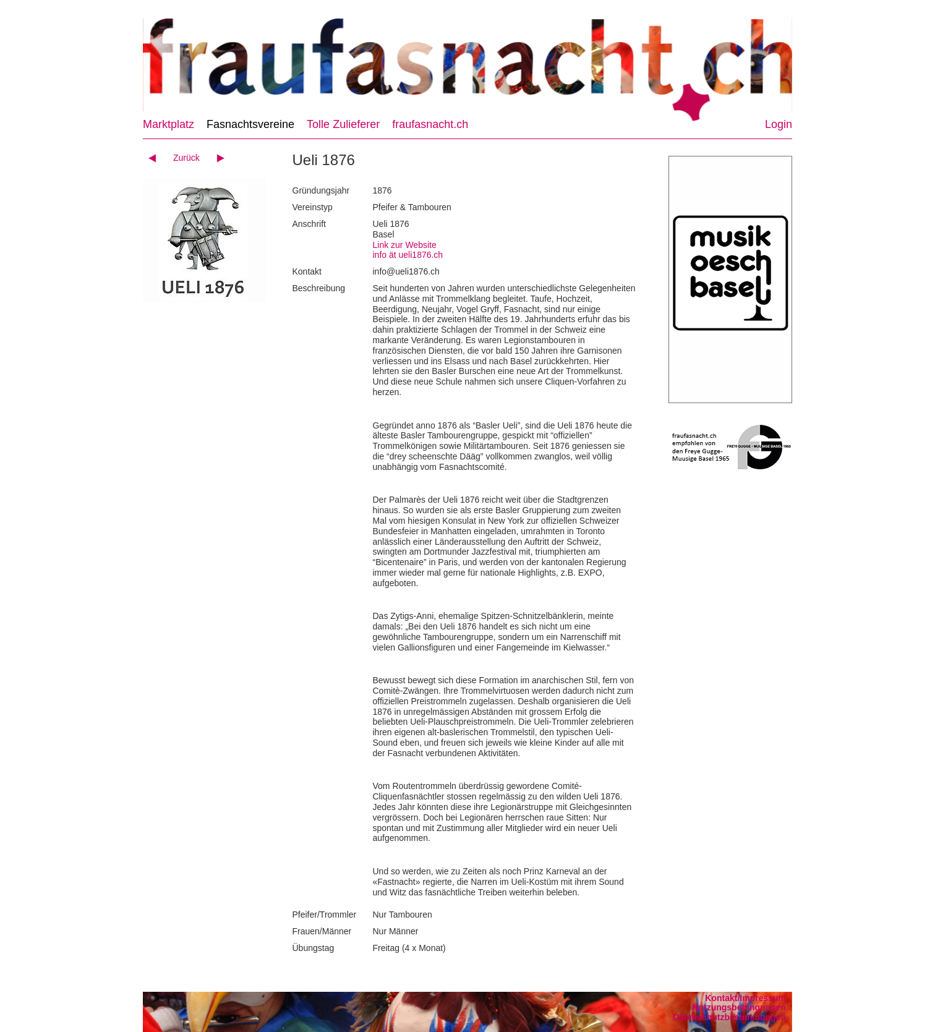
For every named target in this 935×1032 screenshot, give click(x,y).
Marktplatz (168, 124)
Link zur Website (405, 245)
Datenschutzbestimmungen (729, 1017)
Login (778, 124)
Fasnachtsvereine (250, 124)
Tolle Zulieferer (343, 124)
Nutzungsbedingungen (739, 1007)
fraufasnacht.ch (430, 124)
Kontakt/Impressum (745, 998)
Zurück (186, 158)
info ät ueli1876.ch (408, 255)
